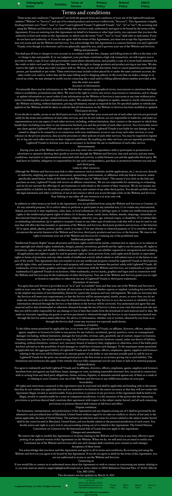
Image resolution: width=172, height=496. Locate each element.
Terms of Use (151, 486)
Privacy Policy (102, 4)
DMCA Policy (145, 4)
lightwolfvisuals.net (144, 18)
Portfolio (61, 4)
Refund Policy (124, 4)
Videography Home (34, 4)
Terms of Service (77, 4)
